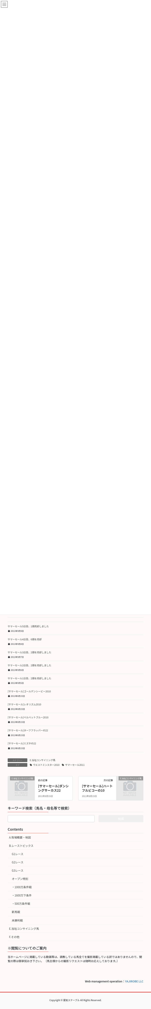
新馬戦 (16, 912)
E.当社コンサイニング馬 (42, 760)
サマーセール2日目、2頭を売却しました (29, 665)
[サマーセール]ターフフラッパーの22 (28, 730)
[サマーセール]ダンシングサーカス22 (53, 788)
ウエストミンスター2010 (46, 764)
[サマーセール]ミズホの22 (22, 743)
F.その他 (14, 937)
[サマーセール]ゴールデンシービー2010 (29, 691)
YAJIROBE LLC (134, 981)
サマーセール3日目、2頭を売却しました (29, 652)
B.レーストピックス (21, 846)
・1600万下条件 (22, 895)
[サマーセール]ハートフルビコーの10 (97, 788)
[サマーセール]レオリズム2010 (24, 704)
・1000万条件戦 (22, 887)
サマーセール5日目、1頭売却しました (28, 626)
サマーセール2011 (75, 764)
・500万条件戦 (21, 904)
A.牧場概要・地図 (20, 837)
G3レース (17, 870)
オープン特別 (20, 879)
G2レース (17, 862)
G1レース (17, 854)
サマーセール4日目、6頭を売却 (25, 639)
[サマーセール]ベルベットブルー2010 (28, 717)
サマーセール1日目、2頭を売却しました (29, 678)
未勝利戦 (17, 920)
